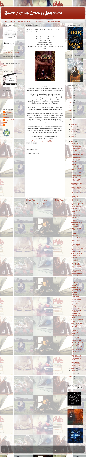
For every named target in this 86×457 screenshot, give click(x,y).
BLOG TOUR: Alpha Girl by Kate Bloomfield (76, 233)
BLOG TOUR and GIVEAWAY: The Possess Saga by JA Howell (76, 290)
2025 (71, 90)
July (72, 134)
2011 (71, 378)
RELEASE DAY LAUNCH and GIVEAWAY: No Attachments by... (76, 146)
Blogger (54, 450)
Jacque (7, 118)
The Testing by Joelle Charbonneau (76, 254)
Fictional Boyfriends (24, 21)
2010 (71, 381)
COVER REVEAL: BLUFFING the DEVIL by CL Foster (76, 211)
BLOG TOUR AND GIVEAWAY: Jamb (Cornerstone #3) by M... (76, 357)
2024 (71, 93)
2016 (71, 112)
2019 (71, 105)
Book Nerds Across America (33, 13)
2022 (71, 98)
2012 (71, 376)
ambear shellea (35, 146)
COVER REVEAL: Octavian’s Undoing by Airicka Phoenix (76, 283)
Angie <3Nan (41, 450)
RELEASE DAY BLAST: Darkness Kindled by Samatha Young (76, 199)
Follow (5, 66)
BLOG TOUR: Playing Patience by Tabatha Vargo (77, 250)
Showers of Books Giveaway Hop (76, 187)
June (72, 136)
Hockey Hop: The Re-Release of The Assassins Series (77, 205)
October (73, 127)
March (73, 368)
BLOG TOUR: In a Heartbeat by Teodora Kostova (76, 174)
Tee (6, 123)
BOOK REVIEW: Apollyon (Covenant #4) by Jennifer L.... (76, 162)
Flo (6, 115)
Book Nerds (8, 113)
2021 (71, 100)
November (74, 124)
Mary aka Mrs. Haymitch (12, 120)
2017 (71, 110)
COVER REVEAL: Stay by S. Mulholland (76, 259)
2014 (71, 117)
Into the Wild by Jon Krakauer (76, 183)
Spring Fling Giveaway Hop (75, 151)
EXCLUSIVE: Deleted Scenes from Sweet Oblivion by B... (77, 345)
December (74, 122)
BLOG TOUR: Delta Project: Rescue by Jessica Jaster (76, 239)
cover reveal (44, 146)
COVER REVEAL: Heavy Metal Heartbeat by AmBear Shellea (76, 297)
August (73, 131)
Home (5, 21)
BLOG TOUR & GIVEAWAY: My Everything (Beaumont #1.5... (76, 311)
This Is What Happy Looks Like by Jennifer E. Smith (76, 244)
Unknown (7, 125)
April (72, 141)
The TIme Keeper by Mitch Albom (76, 223)
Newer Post (30, 200)
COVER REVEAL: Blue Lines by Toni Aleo (76, 192)
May (72, 139)
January (73, 373)
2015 (71, 115)
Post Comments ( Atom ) (41, 203)
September (74, 129)
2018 (71, 107)
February (73, 370)
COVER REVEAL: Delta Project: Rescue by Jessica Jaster (76, 331)
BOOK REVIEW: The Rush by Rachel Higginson (76, 351)
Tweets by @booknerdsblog (11, 53)
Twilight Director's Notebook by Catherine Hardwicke (75, 218)
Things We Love (38, 21)
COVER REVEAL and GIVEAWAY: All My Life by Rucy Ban (77, 156)
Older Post (59, 200)
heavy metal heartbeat (54, 146)
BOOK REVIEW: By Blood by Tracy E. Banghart (76, 325)
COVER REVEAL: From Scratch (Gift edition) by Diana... (76, 271)
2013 (71, 120)
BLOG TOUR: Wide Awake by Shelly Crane (76, 277)
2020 (71, 103)
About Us (12, 21)
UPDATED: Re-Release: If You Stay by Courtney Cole (76, 265)
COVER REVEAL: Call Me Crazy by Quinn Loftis (76, 179)
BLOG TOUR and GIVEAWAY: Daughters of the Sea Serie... (76, 304)
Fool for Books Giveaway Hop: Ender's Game (76, 363)
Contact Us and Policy (53, 21)
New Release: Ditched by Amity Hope (76, 228)
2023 (71, 95)
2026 (71, 88)
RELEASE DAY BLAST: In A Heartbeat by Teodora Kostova (76, 338)
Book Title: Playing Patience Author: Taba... (76, 168)
